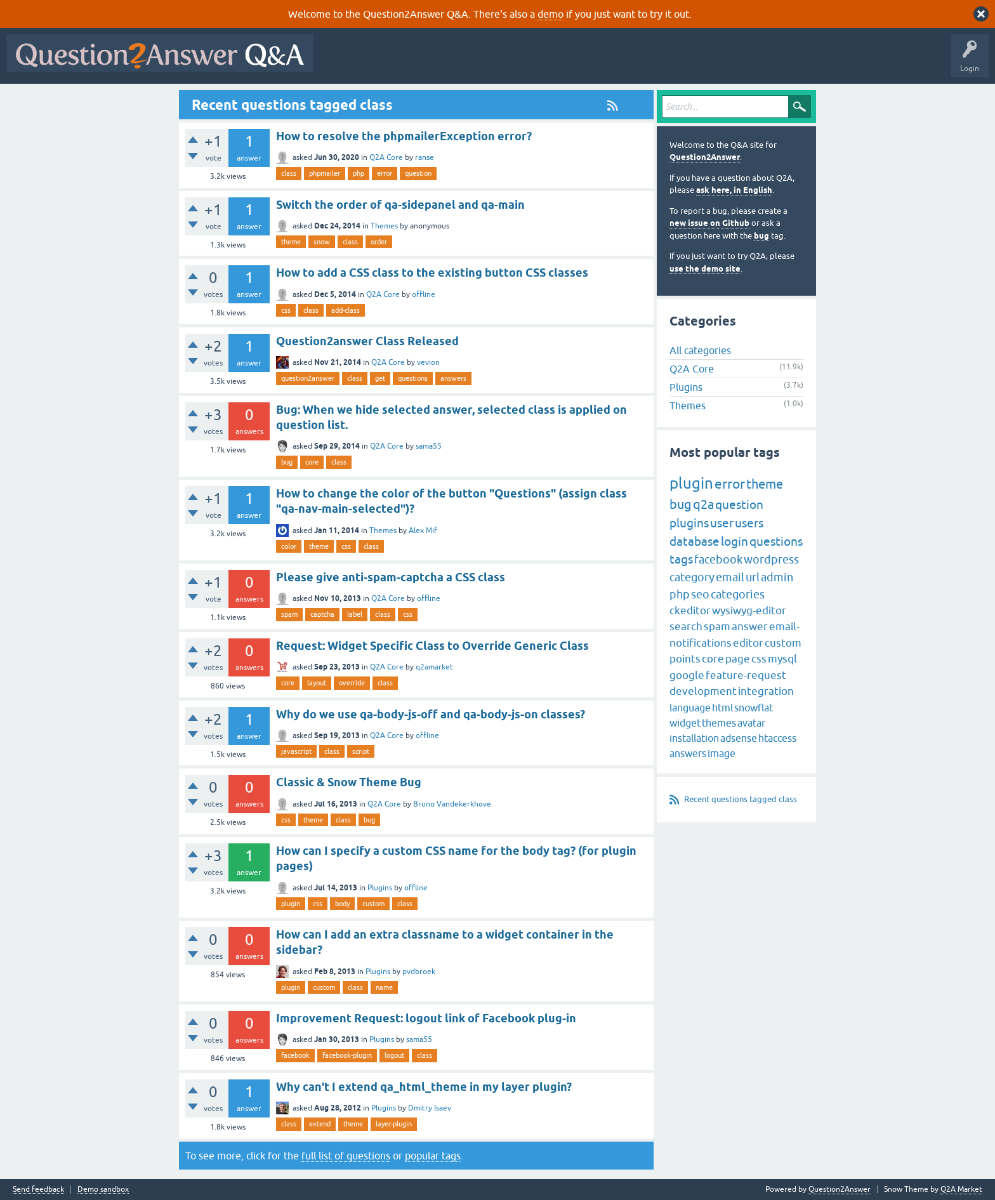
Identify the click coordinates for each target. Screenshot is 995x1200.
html (722, 707)
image (721, 753)
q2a (703, 504)
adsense (738, 738)
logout (394, 1055)
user (722, 523)
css (286, 310)
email (730, 577)
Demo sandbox (103, 1189)
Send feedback (38, 1189)
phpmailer (324, 173)
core (312, 462)
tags (681, 559)
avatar (751, 723)
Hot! (436, 62)
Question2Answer (704, 157)
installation (694, 738)
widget (685, 723)
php (358, 173)
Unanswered (485, 62)
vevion (428, 362)
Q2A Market (961, 1189)
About (711, 62)
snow (321, 242)
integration (766, 691)
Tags (534, 62)
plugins (689, 523)
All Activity (342, 62)
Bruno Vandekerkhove (452, 804)
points (685, 658)
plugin (290, 903)
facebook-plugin (347, 1055)
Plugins (379, 887)
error (384, 173)
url (753, 577)
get (380, 378)
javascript (296, 751)
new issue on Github (709, 223)
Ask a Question (626, 62)
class (288, 173)
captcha (322, 614)
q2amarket (434, 667)
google (686, 675)
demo (550, 14)
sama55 (429, 446)
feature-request (746, 675)
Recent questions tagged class (740, 799)
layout (316, 683)
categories (738, 594)
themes (719, 723)
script (360, 751)
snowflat (753, 707)
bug (287, 462)
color (288, 546)
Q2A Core (386, 157)
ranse (424, 157)
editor (748, 642)
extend (320, 1124)
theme (291, 242)
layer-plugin (394, 1124)
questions (413, 378)
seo (700, 594)
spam (289, 614)
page (737, 658)
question (418, 173)
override (352, 683)
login (734, 541)
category (692, 577)
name (384, 987)
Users (573, 62)
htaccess (777, 738)
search (685, 626)
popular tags (433, 1155)
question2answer (307, 378)
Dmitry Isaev (429, 1108)
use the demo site (705, 269)
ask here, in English (734, 190)
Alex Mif (423, 530)
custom (373, 903)
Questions (392, 62)
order (379, 242)
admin (777, 577)
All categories (700, 350)
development (703, 691)
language (690, 707)
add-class (345, 310)
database (694, 541)
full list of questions (345, 1155)
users (749, 523)
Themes (384, 225)
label (354, 614)
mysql (782, 658)
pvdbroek (418, 971)
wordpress (771, 559)
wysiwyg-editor (749, 610)
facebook (295, 1055)
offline (423, 294)
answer (750, 626)
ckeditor (690, 610)
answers (453, 378)
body (342, 903)
